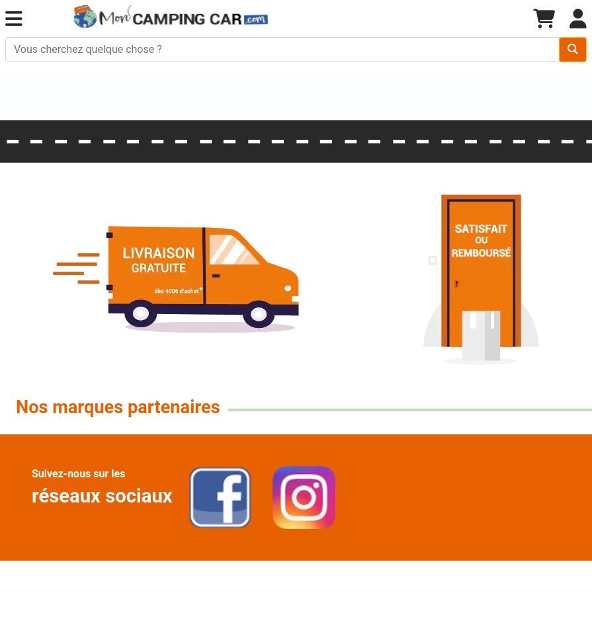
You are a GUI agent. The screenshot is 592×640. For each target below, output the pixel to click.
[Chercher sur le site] (282, 49)
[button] (13, 19)
